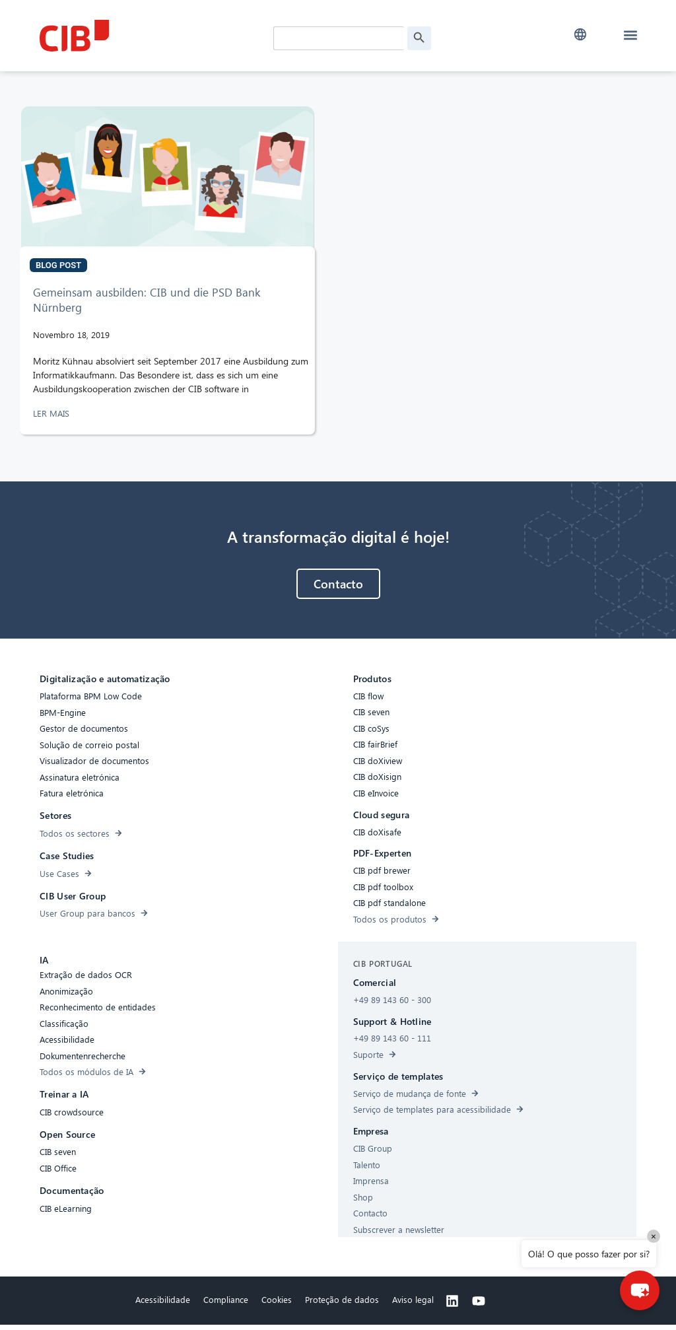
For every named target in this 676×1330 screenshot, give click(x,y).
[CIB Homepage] (139, 36)
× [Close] (653, 1236)
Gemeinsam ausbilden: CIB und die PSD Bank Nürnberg (146, 305)
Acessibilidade (162, 1304)
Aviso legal (413, 1304)
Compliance (225, 1304)
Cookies (276, 1304)
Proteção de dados (342, 1304)
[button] (581, 34)
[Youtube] (478, 1306)
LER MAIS (52, 418)
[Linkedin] (452, 1306)
